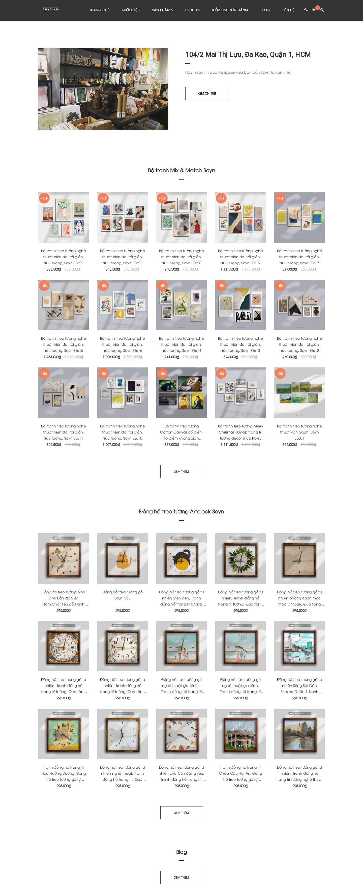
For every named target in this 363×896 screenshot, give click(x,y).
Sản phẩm (162, 10)
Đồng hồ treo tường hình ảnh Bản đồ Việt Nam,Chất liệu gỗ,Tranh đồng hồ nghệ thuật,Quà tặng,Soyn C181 (63, 604)
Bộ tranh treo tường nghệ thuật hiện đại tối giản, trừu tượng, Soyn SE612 (299, 344)
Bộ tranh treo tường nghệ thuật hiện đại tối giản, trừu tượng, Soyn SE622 (63, 256)
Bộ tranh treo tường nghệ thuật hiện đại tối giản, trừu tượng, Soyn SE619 (240, 256)
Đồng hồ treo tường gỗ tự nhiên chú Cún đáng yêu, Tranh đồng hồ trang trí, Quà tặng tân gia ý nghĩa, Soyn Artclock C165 (182, 779)
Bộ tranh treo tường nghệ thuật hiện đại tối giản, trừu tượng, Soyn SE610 (122, 432)
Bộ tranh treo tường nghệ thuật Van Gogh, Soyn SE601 (299, 432)
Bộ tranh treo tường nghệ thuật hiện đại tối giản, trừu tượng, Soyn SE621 (122, 256)
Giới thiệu (131, 10)
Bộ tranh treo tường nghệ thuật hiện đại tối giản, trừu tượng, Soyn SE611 (63, 432)
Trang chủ (99, 10)
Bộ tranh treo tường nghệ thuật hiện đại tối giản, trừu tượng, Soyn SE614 (181, 344)
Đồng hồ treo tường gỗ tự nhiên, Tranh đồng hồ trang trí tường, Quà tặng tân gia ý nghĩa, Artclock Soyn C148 (63, 691)
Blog (265, 10)
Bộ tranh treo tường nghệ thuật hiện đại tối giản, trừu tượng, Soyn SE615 (63, 344)
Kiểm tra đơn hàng (230, 10)
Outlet (192, 10)
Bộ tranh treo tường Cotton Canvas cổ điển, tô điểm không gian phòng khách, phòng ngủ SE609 (181, 438)
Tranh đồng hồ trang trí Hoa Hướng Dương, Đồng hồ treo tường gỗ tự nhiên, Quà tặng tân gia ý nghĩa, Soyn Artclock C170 (63, 779)
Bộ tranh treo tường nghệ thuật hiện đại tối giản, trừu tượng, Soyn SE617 (299, 256)
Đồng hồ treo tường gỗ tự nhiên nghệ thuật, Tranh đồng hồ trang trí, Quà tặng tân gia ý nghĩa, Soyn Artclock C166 (122, 779)
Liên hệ (288, 10)
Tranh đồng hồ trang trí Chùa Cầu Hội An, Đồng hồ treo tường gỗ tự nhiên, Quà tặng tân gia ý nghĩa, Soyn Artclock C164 (240, 779)
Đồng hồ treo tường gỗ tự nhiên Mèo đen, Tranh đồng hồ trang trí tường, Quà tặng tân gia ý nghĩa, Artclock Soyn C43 (181, 604)
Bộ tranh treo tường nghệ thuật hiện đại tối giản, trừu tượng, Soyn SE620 (181, 256)
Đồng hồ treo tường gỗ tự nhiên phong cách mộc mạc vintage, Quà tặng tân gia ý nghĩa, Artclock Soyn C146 (299, 604)
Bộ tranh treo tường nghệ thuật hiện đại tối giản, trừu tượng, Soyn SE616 (122, 344)
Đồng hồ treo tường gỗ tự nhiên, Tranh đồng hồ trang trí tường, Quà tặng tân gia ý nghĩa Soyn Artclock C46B (122, 691)
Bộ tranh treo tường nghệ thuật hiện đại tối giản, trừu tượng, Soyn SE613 (240, 344)
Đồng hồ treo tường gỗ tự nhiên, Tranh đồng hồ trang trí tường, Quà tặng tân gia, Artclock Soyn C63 (240, 604)
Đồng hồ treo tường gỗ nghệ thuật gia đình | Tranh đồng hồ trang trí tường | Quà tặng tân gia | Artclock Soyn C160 (181, 691)
